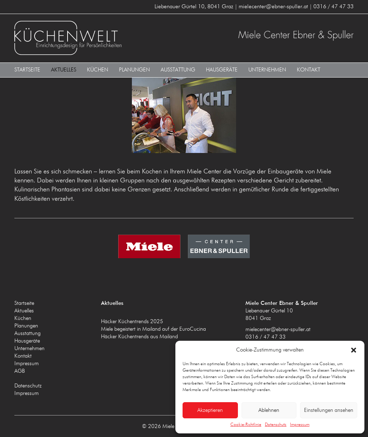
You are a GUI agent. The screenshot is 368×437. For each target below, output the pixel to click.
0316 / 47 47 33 (265, 336)
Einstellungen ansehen (328, 410)
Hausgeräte (222, 69)
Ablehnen (268, 410)
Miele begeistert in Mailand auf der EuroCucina (153, 328)
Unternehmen (267, 69)
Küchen (97, 69)
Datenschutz (275, 425)
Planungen (134, 69)
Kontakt (308, 69)
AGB (19, 370)
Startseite (27, 69)
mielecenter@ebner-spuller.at (277, 329)
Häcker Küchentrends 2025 (132, 321)
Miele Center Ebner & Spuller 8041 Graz (97, 38)
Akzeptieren (210, 410)
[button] (353, 350)
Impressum (299, 425)
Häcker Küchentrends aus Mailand (139, 336)
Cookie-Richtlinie (245, 425)
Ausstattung (178, 69)
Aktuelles (63, 69)
